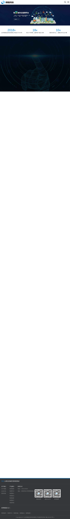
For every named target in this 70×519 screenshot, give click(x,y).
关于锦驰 (3, 488)
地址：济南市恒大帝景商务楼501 (26, 491)
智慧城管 (12, 488)
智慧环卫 (12, 491)
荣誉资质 (3, 493)
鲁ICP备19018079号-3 (48, 517)
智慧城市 (3, 513)
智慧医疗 (12, 500)
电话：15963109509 (23, 488)
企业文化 (3, 491)
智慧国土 (12, 493)
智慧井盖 (16, 513)
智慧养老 (12, 502)
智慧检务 (12, 498)
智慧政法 (12, 495)
